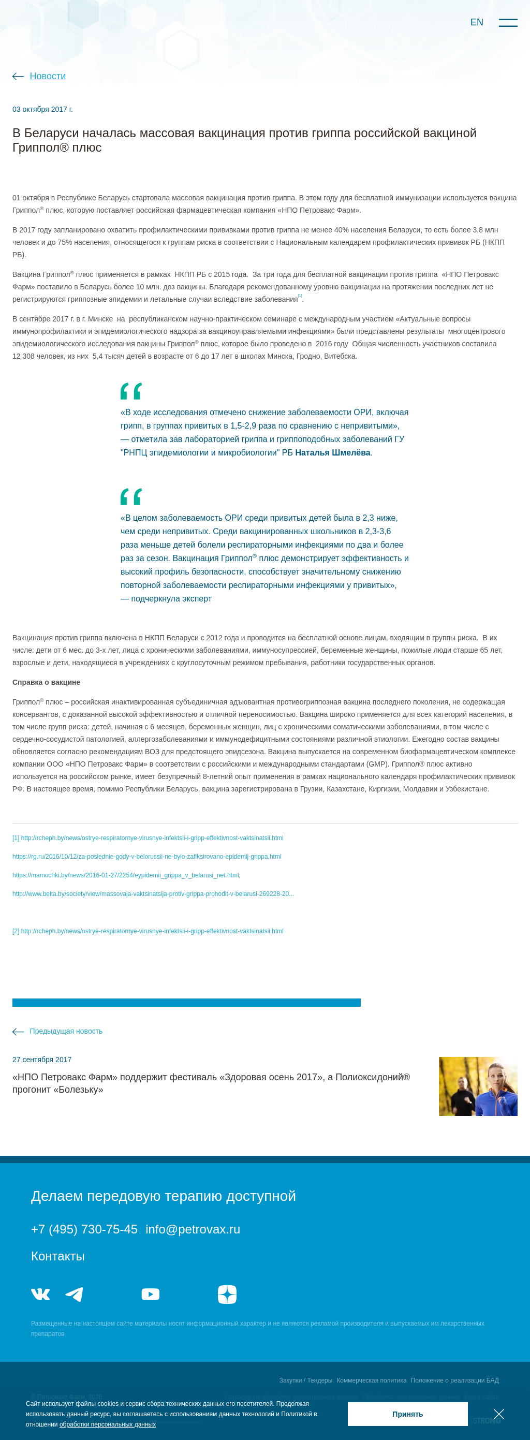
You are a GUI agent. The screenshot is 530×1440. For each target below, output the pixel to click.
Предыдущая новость (66, 1031)
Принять (407, 1414)
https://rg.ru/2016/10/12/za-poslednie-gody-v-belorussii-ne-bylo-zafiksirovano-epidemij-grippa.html (147, 856)
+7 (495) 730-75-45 (84, 1229)
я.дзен (227, 1294)
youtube (150, 1294)
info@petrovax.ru (192, 1229)
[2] (15, 931)
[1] (15, 838)
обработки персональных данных (108, 1424)
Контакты (58, 1256)
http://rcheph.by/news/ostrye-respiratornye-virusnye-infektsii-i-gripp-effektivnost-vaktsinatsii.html (152, 838)
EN (476, 22)
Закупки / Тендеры (306, 1380)
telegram (74, 1294)
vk (40, 1294)
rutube (188, 1294)
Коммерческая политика (371, 1380)
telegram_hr (112, 1294)
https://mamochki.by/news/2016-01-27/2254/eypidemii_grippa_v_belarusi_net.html (125, 875)
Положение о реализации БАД (455, 1380)
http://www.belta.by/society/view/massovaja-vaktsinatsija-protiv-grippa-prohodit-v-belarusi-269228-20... (153, 894)
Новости (48, 76)
